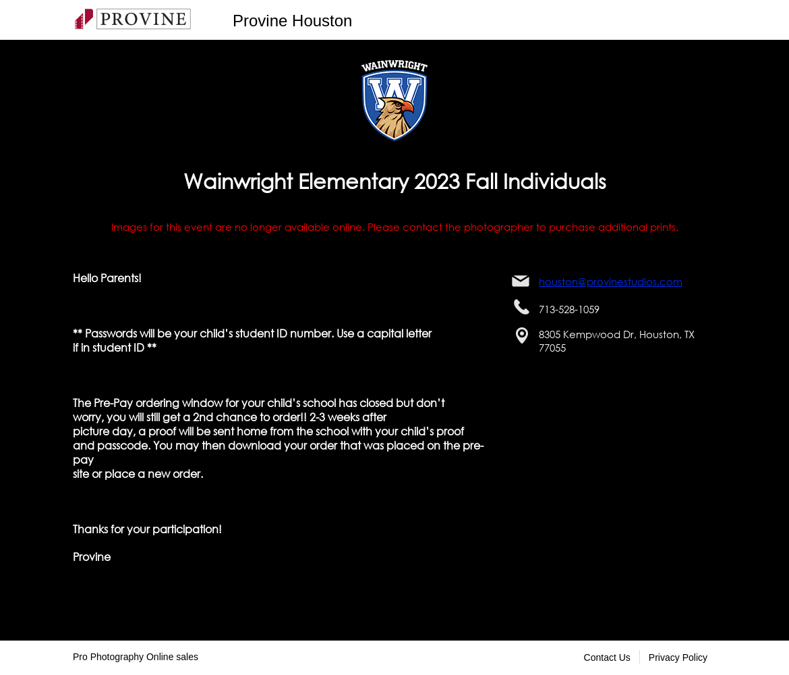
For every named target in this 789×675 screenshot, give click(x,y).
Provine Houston (292, 20)
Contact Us (607, 657)
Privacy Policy (678, 657)
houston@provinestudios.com (610, 281)
